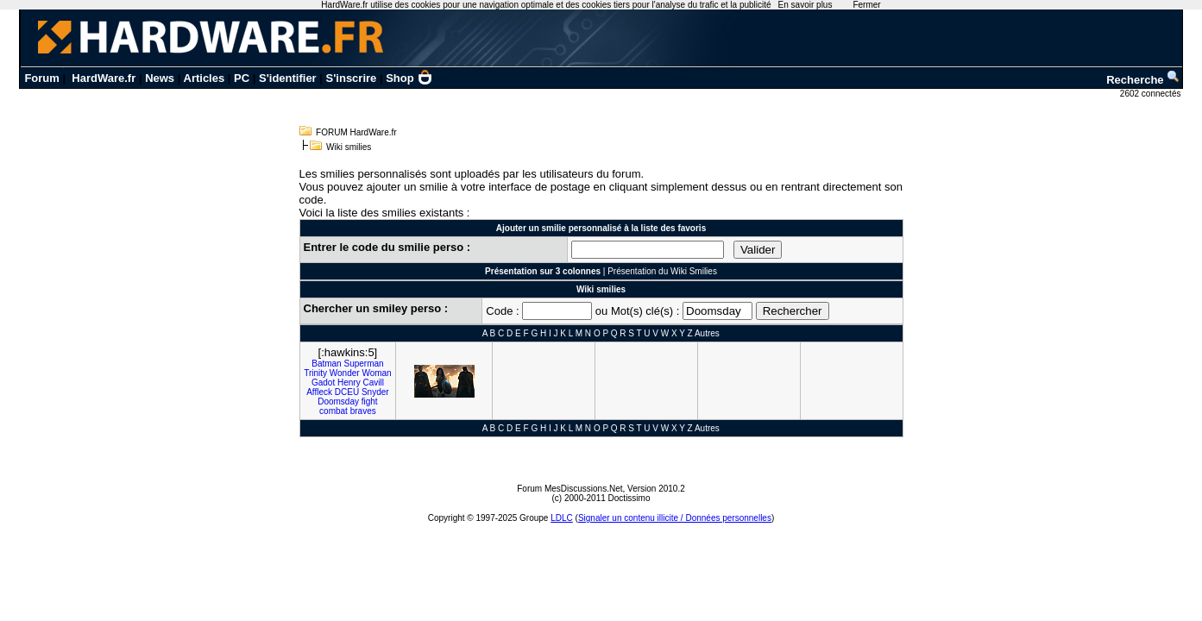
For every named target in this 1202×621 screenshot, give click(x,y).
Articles (204, 78)
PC (241, 78)
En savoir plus (805, 4)
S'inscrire (351, 78)
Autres (707, 333)
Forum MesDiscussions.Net (569, 488)
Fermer (866, 4)
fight (370, 401)
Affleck (319, 392)
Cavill (372, 382)
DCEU (347, 392)
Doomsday (338, 401)
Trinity (315, 373)
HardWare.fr (103, 78)
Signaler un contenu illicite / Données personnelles (674, 518)
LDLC (562, 518)
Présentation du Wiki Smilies (662, 271)
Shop (409, 78)
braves (363, 411)
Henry (349, 382)
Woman (376, 373)
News (159, 78)
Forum (41, 78)
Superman (363, 363)
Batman (326, 363)
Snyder (375, 392)
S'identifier (288, 78)
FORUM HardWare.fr (356, 132)
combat (333, 411)
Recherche (1143, 79)
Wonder (345, 373)
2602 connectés (1151, 93)
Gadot (323, 382)
